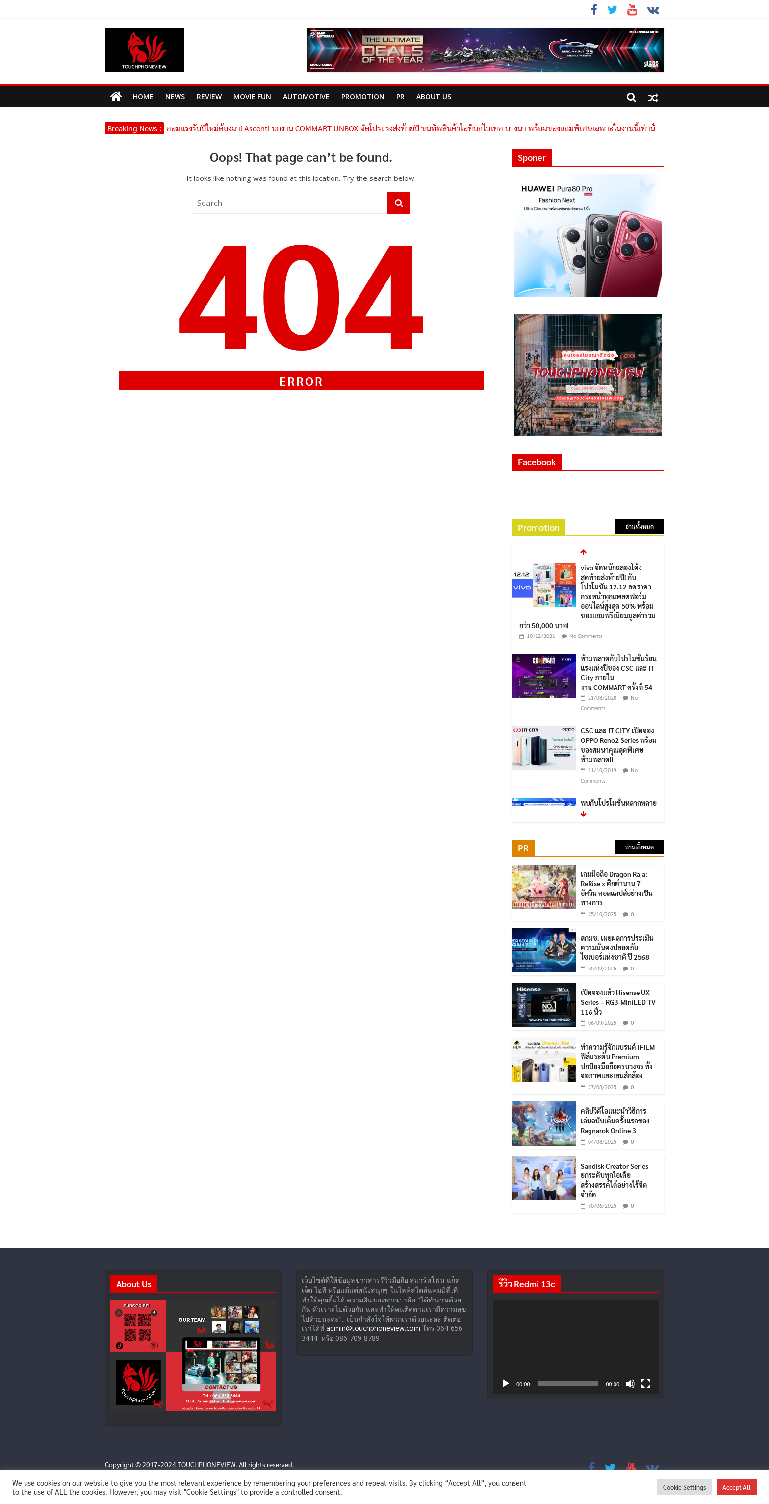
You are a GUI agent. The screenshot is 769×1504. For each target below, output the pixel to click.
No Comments (586, 635)
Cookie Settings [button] (684, 1487)
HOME (143, 96)
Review (209, 96)
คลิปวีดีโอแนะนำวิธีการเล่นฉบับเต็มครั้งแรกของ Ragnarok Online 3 (615, 1120)
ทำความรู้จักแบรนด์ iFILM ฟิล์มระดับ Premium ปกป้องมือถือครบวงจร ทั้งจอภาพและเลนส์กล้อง (618, 1061)
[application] (576, 1347)
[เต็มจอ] (646, 1384)
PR (400, 96)
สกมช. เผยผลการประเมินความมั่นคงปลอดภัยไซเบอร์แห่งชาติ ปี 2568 (617, 947)
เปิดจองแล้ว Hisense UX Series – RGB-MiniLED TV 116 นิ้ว (618, 1002)
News (175, 96)
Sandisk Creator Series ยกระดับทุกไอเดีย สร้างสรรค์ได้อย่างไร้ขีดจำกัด (614, 1180)
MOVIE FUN (252, 96)
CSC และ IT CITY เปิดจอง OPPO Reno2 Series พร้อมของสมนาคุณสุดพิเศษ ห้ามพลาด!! (619, 745)
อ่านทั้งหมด (639, 526)
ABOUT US (433, 96)
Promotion (362, 96)
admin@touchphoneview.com (373, 1328)
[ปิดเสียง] (630, 1384)
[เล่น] (506, 1384)
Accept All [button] (736, 1487)
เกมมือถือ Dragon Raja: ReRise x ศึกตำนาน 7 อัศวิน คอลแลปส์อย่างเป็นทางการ (617, 888)
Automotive (306, 96)
